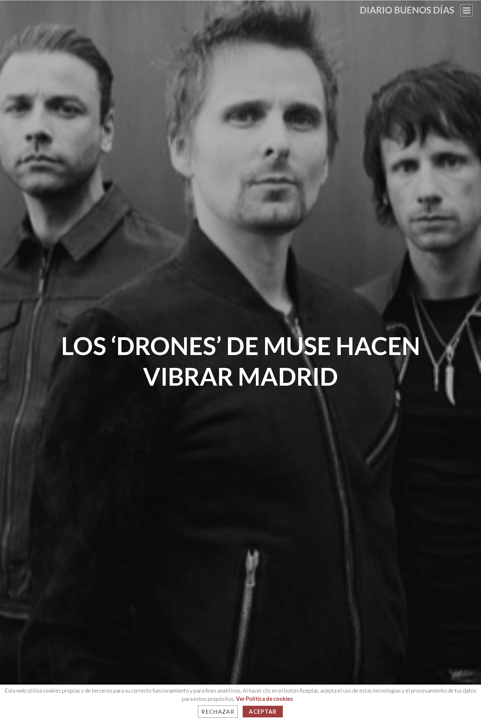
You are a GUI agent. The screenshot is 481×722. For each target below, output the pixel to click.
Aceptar (262, 711)
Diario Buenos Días (407, 9)
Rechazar (217, 711)
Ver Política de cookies (264, 698)
